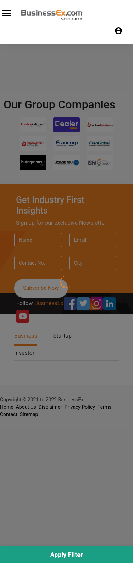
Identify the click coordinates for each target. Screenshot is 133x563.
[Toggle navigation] (6, 12)
